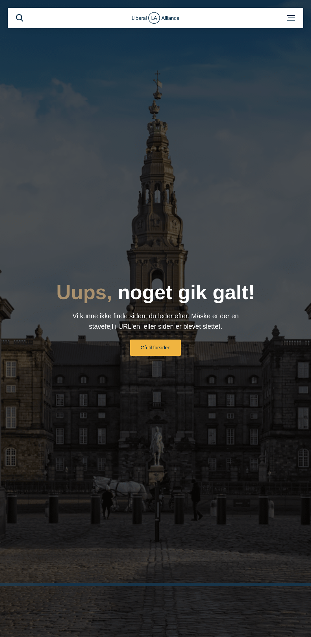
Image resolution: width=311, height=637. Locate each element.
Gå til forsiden (155, 347)
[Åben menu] (291, 18)
